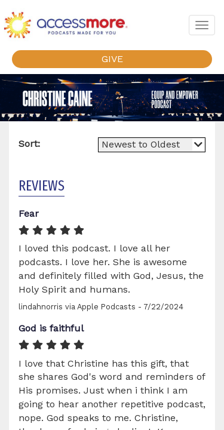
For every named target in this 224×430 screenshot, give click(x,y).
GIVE (112, 58)
